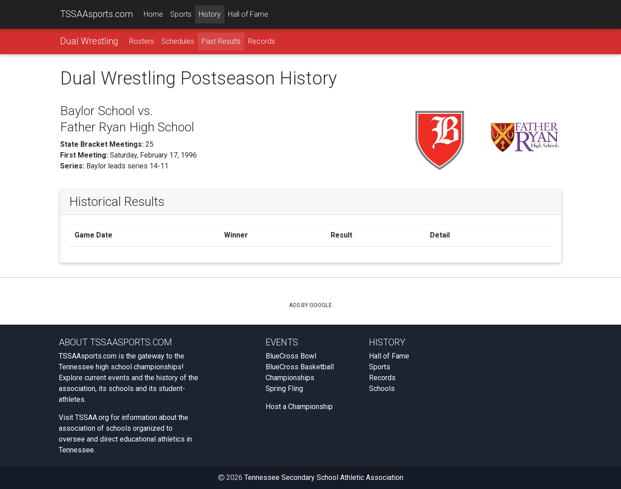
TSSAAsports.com (96, 14)
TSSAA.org (92, 417)
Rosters (141, 41)
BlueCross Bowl (291, 356)
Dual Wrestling (89, 41)
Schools (382, 388)
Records (261, 41)
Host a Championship (299, 406)
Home (153, 14)
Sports (180, 14)
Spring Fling (284, 388)
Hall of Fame (248, 14)
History (210, 14)
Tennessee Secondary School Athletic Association (323, 477)
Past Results (221, 41)
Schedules (177, 41)
